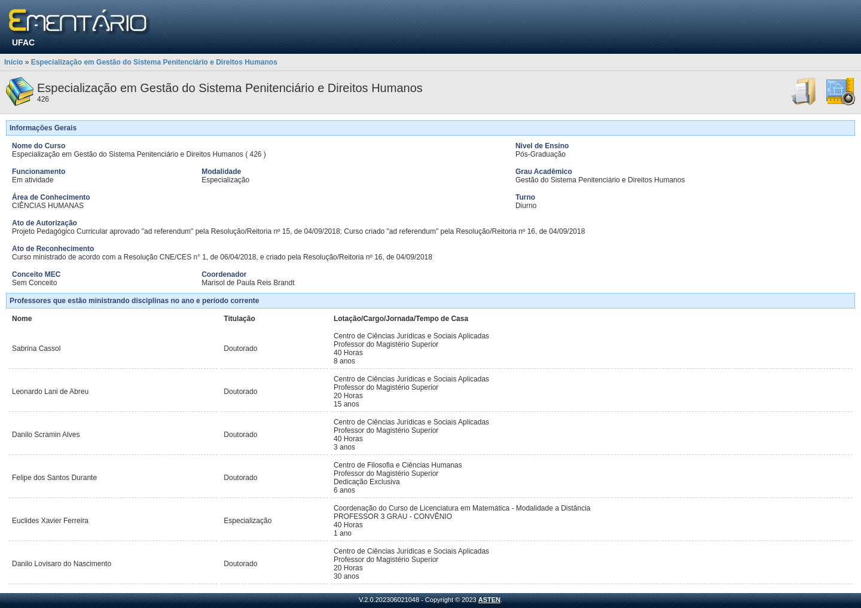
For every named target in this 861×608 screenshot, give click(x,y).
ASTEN (489, 599)
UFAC (23, 42)
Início (13, 62)
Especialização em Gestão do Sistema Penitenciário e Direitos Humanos (154, 62)
